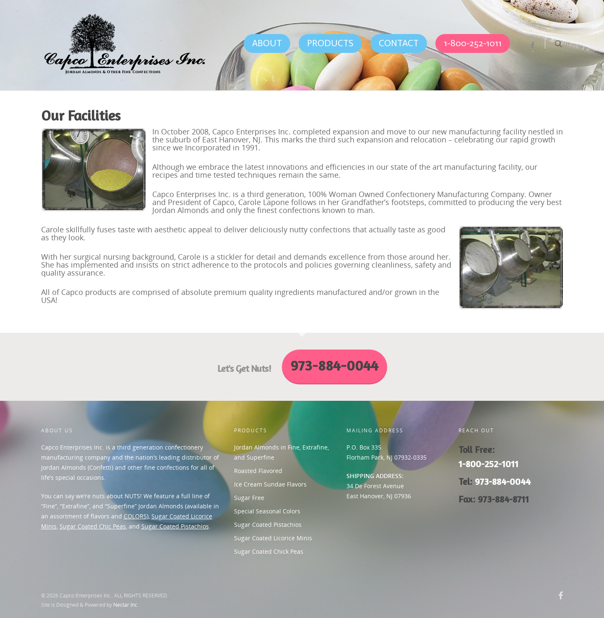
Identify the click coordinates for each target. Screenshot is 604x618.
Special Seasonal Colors (267, 511)
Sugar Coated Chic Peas (93, 526)
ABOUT (267, 43)
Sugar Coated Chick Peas (268, 551)
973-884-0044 (503, 481)
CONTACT (399, 43)
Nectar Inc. (125, 604)
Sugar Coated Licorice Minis (273, 538)
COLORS (135, 516)
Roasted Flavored (258, 471)
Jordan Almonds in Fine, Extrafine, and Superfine (281, 452)
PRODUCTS (330, 43)
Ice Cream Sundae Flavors (270, 484)
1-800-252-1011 (473, 43)
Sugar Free (249, 498)
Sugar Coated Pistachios (175, 526)
